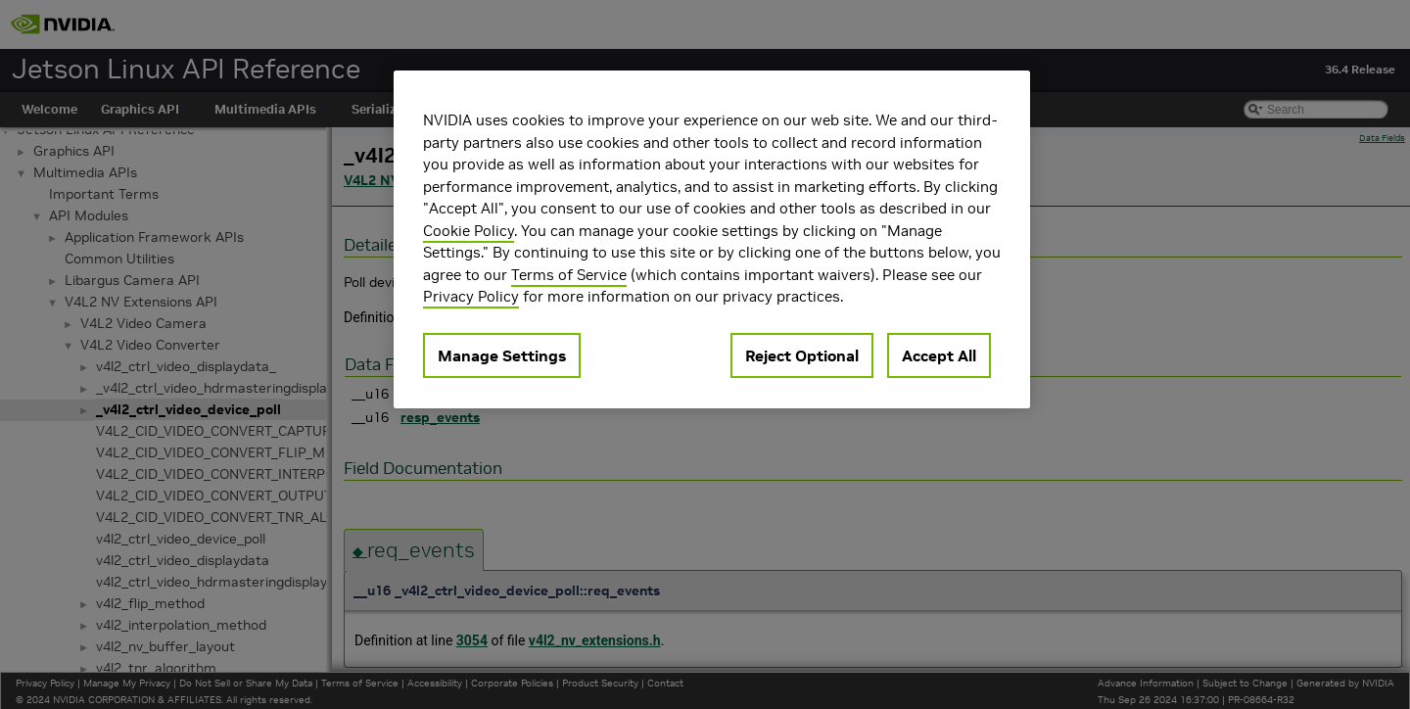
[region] (712, 239)
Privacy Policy (471, 296)
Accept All (939, 355)
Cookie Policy (468, 230)
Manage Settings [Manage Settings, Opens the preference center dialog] (502, 355)
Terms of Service (569, 274)
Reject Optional (802, 355)
